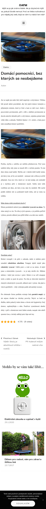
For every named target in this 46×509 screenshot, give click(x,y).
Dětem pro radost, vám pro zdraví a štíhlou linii (23, 461)
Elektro (6, 67)
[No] (43, 500)
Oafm (23, 5)
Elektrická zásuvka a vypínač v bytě (22, 419)
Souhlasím (23, 503)
